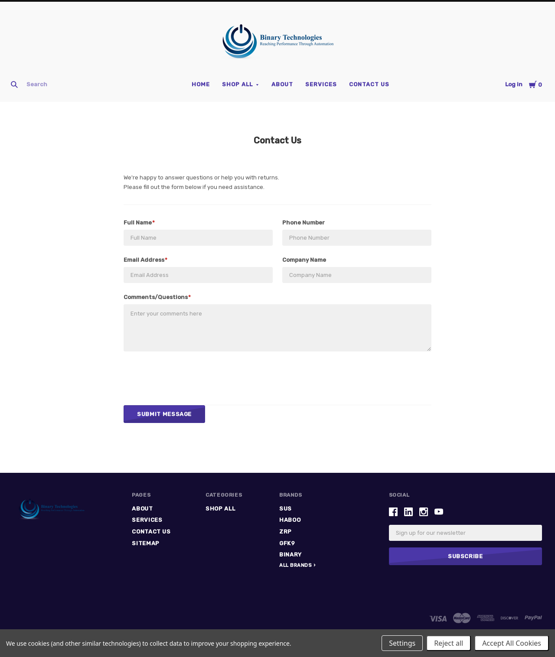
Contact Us (369, 84)
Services (321, 84)
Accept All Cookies (511, 643)
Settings (402, 643)
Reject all (448, 643)
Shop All (237, 84)
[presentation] (189, 378)
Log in (513, 84)
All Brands (295, 565)
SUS (285, 508)
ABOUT (282, 84)
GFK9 (287, 543)
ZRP (285, 531)
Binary (290, 554)
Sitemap (146, 543)
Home (201, 84)
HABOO (289, 520)
